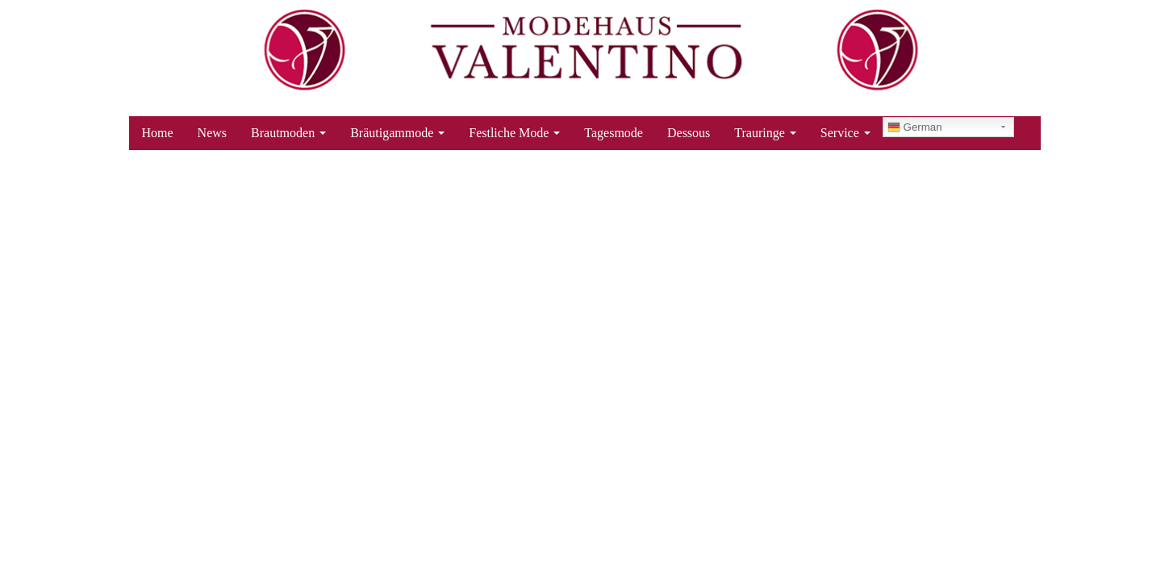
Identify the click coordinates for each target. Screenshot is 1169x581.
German (914, 127)
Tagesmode (613, 133)
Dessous (688, 133)
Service (845, 133)
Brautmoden (288, 133)
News (212, 133)
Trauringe (765, 133)
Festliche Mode (514, 133)
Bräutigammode (397, 133)
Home (157, 133)
